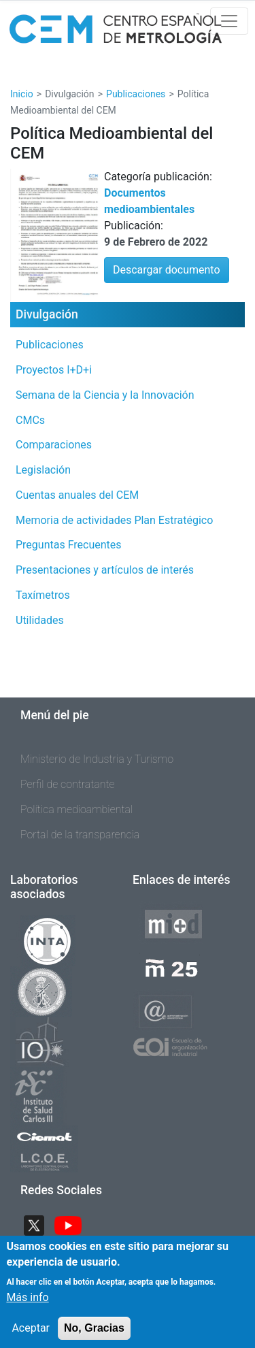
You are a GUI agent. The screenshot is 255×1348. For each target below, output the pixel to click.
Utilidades (40, 620)
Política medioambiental (76, 809)
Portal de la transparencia (79, 834)
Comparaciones (54, 444)
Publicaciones (135, 93)
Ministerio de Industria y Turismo (96, 759)
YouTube (73, 1223)
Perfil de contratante (67, 784)
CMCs (30, 420)
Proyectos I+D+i (54, 369)
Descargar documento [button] (166, 269)
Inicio (21, 93)
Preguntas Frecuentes (69, 544)
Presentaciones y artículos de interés (105, 569)
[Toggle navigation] (229, 21)
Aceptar (31, 1336)
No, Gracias (94, 1336)
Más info (27, 1305)
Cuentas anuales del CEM (77, 495)
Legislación (43, 469)
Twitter (39, 1223)
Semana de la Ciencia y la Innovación (105, 395)
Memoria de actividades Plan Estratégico (114, 520)
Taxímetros (43, 595)
